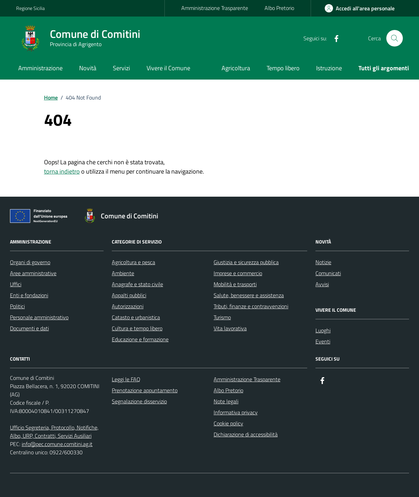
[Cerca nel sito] (394, 38)
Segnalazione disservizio (139, 401)
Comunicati (328, 273)
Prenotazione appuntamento (145, 390)
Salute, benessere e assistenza (249, 295)
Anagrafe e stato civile (137, 284)
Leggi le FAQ (126, 379)
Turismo (222, 317)
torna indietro (62, 171)
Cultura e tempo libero (137, 328)
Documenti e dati (29, 328)
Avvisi (322, 284)
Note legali (226, 401)
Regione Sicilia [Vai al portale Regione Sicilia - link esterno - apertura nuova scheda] (30, 8)
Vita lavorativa (230, 328)
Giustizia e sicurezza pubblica (246, 262)
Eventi (322, 341)
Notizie (323, 262)
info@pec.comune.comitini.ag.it (57, 444)
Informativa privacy (236, 412)
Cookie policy (228, 423)
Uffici (15, 284)
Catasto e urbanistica (136, 317)
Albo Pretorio (279, 8)
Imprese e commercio (238, 273)
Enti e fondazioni (29, 295)
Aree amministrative (33, 273)
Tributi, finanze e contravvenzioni (251, 306)
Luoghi (323, 330)
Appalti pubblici (129, 295)
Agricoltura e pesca (133, 262)
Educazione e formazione (140, 339)
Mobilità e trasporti (235, 284)
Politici (17, 306)
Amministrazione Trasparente (214, 8)
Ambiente (123, 273)
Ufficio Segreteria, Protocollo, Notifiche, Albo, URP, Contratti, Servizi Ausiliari (54, 431)
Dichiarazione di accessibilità (246, 434)
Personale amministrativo (39, 317)
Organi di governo (30, 262)
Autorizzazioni (127, 306)
